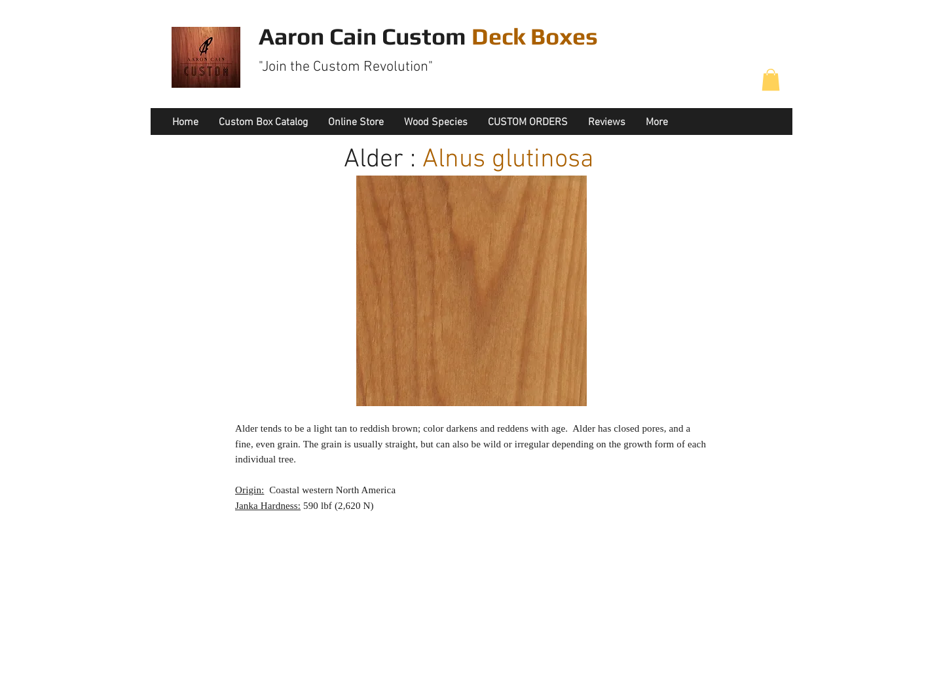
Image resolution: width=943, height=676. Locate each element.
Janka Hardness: (268, 505)
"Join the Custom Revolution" (346, 67)
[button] (771, 79)
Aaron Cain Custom (428, 36)
